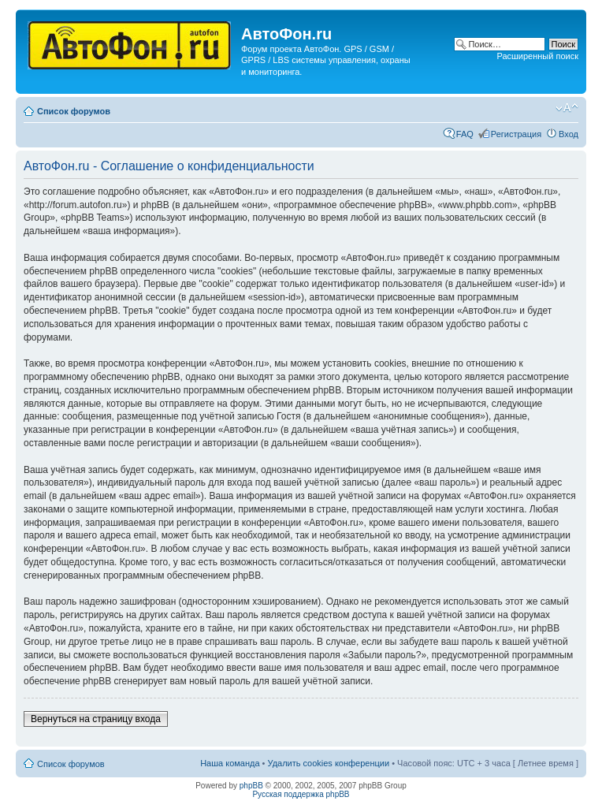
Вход (568, 134)
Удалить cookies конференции (329, 763)
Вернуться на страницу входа (96, 718)
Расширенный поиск (537, 56)
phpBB (251, 785)
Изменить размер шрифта (567, 108)
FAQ (465, 134)
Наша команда (229, 763)
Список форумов (73, 111)
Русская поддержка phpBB (300, 794)
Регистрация (516, 134)
